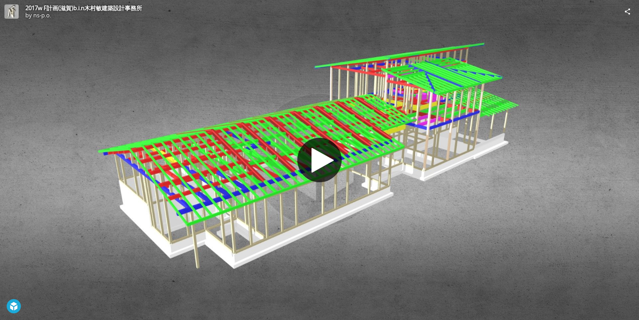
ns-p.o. (42, 15)
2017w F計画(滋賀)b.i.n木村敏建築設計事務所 (83, 8)
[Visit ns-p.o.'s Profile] (11, 11)
